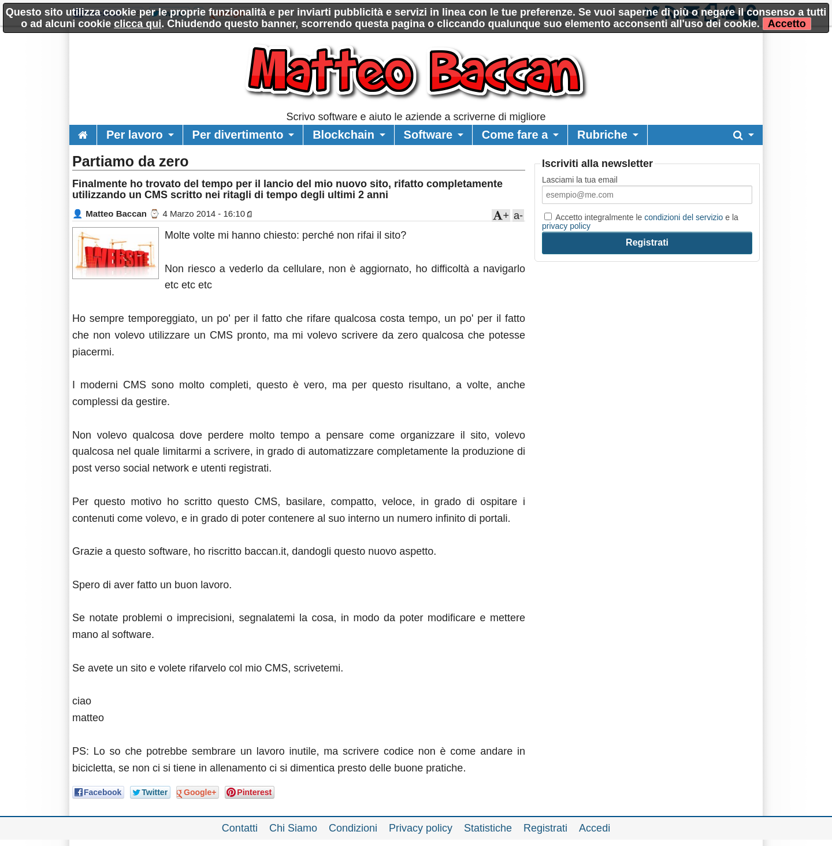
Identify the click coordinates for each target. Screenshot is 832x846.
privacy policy (566, 226)
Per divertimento (238, 134)
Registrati (545, 828)
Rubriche (602, 134)
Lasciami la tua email (580, 180)
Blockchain (343, 134)
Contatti (240, 828)
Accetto (787, 23)
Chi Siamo (293, 828)
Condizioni (353, 828)
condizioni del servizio (683, 217)
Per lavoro (134, 134)
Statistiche (488, 828)
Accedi (594, 828)
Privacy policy (420, 828)
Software (428, 134)
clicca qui (137, 23)
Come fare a (515, 134)
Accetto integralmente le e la (640, 221)
